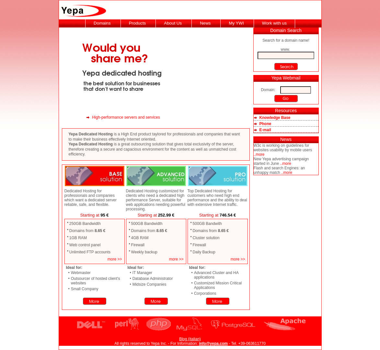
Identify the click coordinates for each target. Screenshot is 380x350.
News (205, 23)
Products (137, 23)
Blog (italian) (190, 339)
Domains (102, 23)
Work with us (274, 23)
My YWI (236, 23)
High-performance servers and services (126, 117)
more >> (115, 259)
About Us (173, 23)
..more (259, 154)
